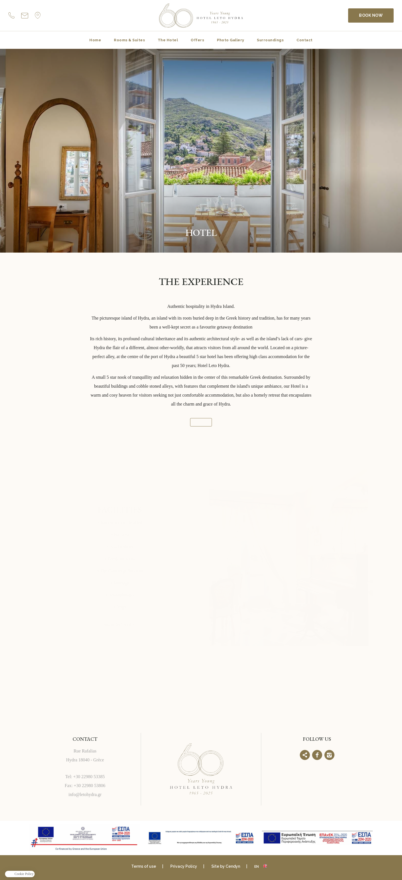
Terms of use (143, 866)
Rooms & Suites (129, 40)
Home (95, 40)
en (256, 866)
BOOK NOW (371, 15)
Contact (304, 40)
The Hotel (168, 40)
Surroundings (270, 40)
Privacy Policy (183, 866)
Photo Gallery (230, 40)
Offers (197, 40)
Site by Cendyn (225, 866)
